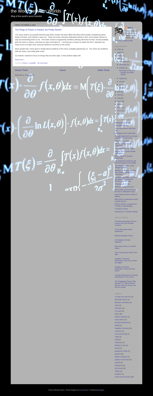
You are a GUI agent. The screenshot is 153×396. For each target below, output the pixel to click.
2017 (119, 101)
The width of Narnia (122, 125)
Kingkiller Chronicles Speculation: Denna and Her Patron (125, 269)
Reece (130, 28)
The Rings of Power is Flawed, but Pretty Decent (38, 30)
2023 (119, 56)
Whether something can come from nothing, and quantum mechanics (125, 172)
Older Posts (103, 70)
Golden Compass (121, 317)
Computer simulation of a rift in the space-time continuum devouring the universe (126, 179)
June (121, 85)
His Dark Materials (121, 322)
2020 (119, 92)
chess (117, 305)
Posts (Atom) (29, 75)
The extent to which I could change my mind (124, 167)
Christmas (118, 308)
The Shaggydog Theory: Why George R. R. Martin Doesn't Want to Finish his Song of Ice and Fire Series (125, 284)
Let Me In (118, 331)
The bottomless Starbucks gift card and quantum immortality (125, 162)
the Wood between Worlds (36, 11)
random (117, 362)
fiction (117, 314)
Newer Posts (21, 70)
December (123, 61)
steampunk (119, 365)
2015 (119, 104)
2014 (119, 107)
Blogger (101, 390)
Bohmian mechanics (122, 302)
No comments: (42, 63)
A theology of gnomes (122, 184)
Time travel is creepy (122, 141)
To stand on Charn (121, 209)
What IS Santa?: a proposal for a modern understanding (126, 205)
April (121, 88)
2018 (119, 98)
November (123, 65)
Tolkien (117, 371)
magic (117, 337)
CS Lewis (118, 311)
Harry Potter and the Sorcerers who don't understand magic (126, 191)
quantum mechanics (122, 360)
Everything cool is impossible (125, 133)
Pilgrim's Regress (121, 357)
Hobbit (117, 325)
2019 (119, 95)
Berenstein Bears (121, 299)
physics (117, 354)
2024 (119, 52)
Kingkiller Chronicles (122, 328)
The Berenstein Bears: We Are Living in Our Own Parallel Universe (126, 223)
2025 (119, 49)
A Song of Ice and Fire (123, 297)
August (122, 78)
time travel (118, 368)
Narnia (117, 348)
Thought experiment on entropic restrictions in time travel (126, 137)
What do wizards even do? (124, 187)
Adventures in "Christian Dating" (126, 212)
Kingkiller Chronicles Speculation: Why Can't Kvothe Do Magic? (126, 260)
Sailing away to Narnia (123, 123)
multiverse (118, 342)
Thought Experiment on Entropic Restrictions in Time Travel (126, 276)
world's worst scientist (122, 377)
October (122, 68)
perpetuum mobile (121, 351)
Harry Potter (119, 320)
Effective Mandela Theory (124, 236)
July (121, 81)
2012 (119, 114)
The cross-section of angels (124, 148)
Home (63, 70)
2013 (119, 111)
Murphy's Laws (120, 345)
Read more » (19, 60)
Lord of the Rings (121, 334)
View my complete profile (124, 41)
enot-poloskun (84, 390)
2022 (119, 59)
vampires (118, 374)
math (116, 339)
